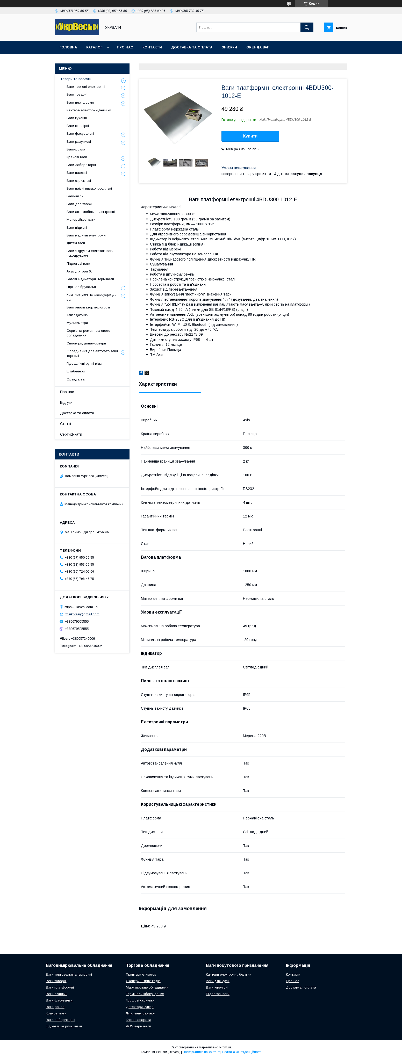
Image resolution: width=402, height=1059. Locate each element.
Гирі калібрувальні (82, 287)
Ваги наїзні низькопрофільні (89, 188)
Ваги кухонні (77, 118)
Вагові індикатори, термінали (90, 279)
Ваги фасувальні (80, 133)
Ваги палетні (77, 173)
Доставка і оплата (301, 987)
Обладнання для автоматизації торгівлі (92, 353)
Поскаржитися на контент (201, 1052)
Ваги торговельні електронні (69, 974)
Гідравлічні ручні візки (85, 363)
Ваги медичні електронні (86, 235)
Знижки (229, 47)
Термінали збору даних (145, 994)
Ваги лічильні (56, 994)
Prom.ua (225, 1047)
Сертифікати (71, 434)
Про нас (125, 47)
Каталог (94, 47)
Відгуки (66, 402)
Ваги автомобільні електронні (91, 212)
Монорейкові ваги (81, 219)
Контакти (152, 47)
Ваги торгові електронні (86, 87)
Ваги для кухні (217, 981)
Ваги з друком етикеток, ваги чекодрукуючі (90, 253)
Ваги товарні (77, 94)
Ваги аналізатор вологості (88, 307)
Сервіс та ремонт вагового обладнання (88, 333)
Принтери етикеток (141, 974)
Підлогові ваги (78, 263)
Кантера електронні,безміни (89, 110)
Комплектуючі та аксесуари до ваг (92, 297)
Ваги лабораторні (81, 165)
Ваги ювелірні (78, 126)
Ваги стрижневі (79, 181)
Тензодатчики (78, 315)
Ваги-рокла (76, 149)
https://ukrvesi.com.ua (81, 607)
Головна (68, 47)
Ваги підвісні (77, 227)
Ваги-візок (75, 196)
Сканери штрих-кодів (143, 981)
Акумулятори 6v (79, 271)
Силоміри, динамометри (86, 343)
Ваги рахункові (79, 141)
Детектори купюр (140, 1007)
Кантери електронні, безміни (228, 974)
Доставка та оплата (191, 47)
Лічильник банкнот (140, 1013)
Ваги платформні (81, 102)
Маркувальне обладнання (147, 987)
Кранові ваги (77, 157)
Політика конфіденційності (241, 1052)
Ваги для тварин (80, 204)
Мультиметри (77, 323)
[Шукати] (306, 27)
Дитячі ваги (76, 243)
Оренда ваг (257, 47)
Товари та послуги (75, 79)
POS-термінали (138, 1026)
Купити (250, 136)
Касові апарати (138, 1020)
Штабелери (76, 371)
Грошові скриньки (140, 1000)
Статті (65, 424)
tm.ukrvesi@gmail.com (82, 614)
